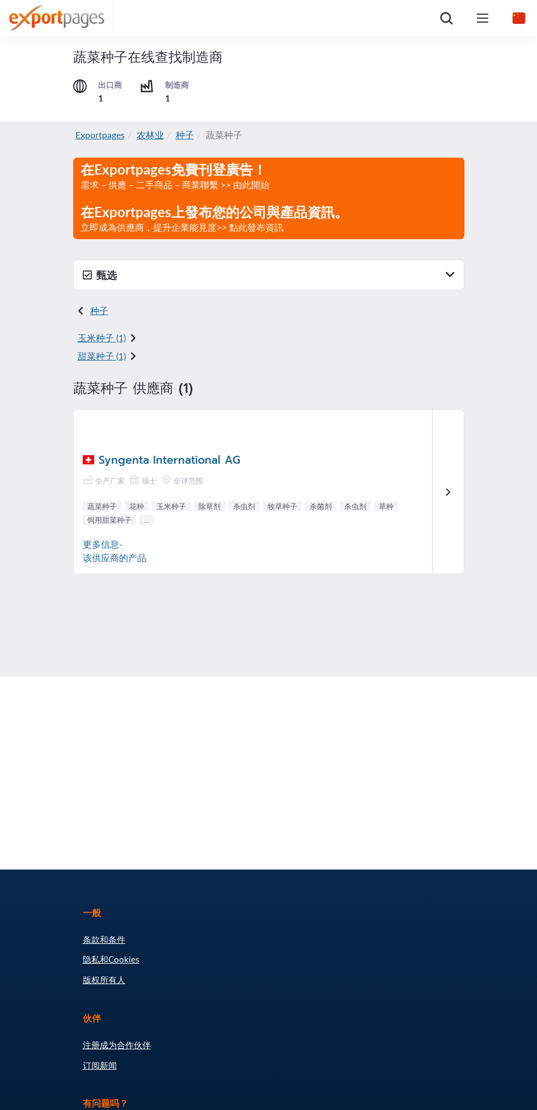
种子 (185, 134)
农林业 (150, 134)
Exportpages (100, 134)
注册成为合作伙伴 (117, 1045)
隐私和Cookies (111, 959)
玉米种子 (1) (102, 337)
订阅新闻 (100, 1065)
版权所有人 (104, 980)
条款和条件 (104, 939)
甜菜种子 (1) (102, 355)
